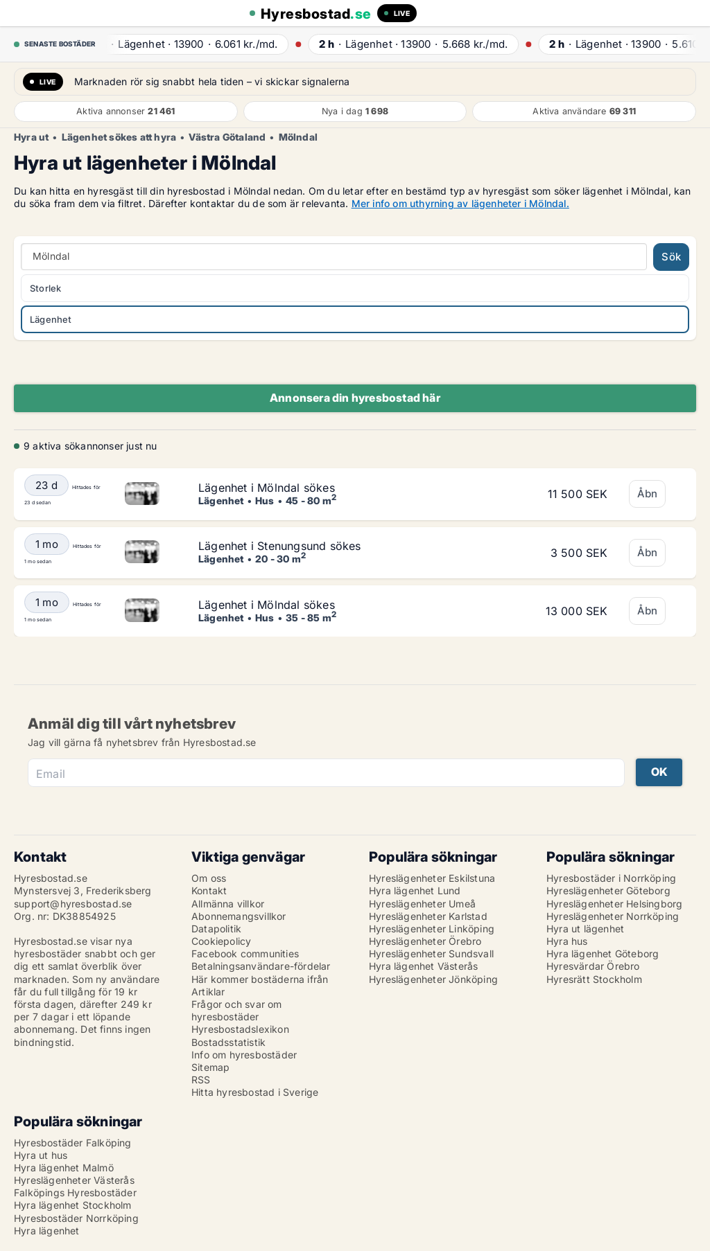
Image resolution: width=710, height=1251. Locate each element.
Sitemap (210, 1067)
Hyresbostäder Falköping (73, 1142)
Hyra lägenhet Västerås (423, 966)
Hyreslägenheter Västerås (74, 1180)
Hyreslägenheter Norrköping (612, 916)
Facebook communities (245, 953)
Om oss (208, 878)
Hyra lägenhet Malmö (64, 1167)
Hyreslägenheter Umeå (422, 904)
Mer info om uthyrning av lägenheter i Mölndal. (460, 203)
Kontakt (209, 890)
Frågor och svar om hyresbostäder (236, 1010)
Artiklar (208, 991)
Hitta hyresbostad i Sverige (254, 1092)
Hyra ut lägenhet (585, 928)
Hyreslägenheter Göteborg (608, 890)
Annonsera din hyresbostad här (355, 398)
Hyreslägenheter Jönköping (433, 979)
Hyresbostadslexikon (240, 1029)
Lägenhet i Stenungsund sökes (279, 546)
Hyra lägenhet (47, 1230)
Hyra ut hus (40, 1155)
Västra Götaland (227, 137)
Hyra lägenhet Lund (415, 890)
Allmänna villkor (227, 904)
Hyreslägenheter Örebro (425, 941)
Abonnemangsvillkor (238, 916)
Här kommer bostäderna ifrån (259, 979)
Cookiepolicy (221, 941)
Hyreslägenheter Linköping (431, 928)
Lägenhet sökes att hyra (119, 137)
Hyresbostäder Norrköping (76, 1218)
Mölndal (298, 137)
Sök (671, 256)
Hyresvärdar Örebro (593, 966)
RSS (201, 1079)
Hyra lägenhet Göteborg (602, 953)
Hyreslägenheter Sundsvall (431, 953)
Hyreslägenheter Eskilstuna (432, 878)
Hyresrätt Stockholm (594, 979)
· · (191, 44)
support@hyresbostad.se (73, 904)
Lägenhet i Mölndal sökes (266, 488)
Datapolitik (216, 928)
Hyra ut (31, 137)
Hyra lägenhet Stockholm (73, 1205)
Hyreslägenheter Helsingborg (614, 904)
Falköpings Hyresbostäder (75, 1192)
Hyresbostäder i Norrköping (611, 878)
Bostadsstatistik (228, 1042)
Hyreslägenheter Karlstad (428, 916)
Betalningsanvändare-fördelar (261, 966)
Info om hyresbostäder (244, 1055)
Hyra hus (567, 941)
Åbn (647, 493)
